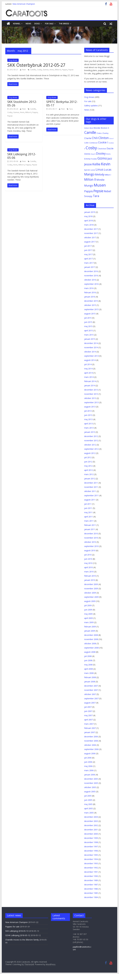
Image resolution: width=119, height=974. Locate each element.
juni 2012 (88, 461)
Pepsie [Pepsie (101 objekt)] (98, 191)
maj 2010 (88, 563)
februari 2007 (90, 728)
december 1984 (91, 897)
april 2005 (88, 808)
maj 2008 (88, 664)
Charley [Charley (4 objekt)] (105, 133)
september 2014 (91, 356)
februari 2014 (90, 381)
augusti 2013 (89, 406)
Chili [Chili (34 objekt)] (95, 138)
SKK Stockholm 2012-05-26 (22, 103)
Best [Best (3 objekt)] (91, 128)
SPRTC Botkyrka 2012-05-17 (62, 103)
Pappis (64, 69)
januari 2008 (89, 681)
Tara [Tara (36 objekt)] (96, 196)
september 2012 (91, 449)
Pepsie (70, 69)
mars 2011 (89, 521)
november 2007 (91, 690)
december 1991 (91, 872)
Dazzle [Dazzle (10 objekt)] (110, 148)
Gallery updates (91, 105)
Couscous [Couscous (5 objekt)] (102, 148)
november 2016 (91, 275)
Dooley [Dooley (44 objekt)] (101, 153)
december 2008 (91, 635)
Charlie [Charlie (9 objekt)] (87, 138)
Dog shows (13, 60)
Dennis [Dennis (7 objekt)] (87, 153)
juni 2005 (88, 800)
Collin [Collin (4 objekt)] (86, 142)
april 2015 (88, 330)
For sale (49, 23)
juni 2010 (88, 559)
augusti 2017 (89, 241)
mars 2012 (89, 474)
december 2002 (91, 825)
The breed (64, 23)
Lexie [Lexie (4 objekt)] (93, 170)
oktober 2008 (90, 643)
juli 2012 (88, 457)
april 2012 (88, 470)
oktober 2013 (90, 398)
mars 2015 (89, 334)
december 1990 (91, 876)
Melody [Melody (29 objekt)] (99, 174)
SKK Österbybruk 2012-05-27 (36, 65)
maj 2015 (88, 326)
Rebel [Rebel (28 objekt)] (107, 191)
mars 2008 (89, 673)
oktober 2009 (90, 592)
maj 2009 (88, 614)
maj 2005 (88, 804)
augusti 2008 (89, 652)
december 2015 (91, 301)
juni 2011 (88, 508)
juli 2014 (88, 364)
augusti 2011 (89, 499)
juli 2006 (88, 757)
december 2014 (91, 343)
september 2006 (91, 749)
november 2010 (91, 537)
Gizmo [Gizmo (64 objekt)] (102, 158)
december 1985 (91, 893)
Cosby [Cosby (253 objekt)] (91, 147)
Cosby (39, 69)
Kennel (16, 23)
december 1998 (91, 842)
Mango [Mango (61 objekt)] (89, 174)
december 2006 (91, 736)
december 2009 (91, 584)
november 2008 (91, 639)
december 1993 (91, 863)
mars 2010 (89, 571)
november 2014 (91, 347)
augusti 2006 (89, 753)
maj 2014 (88, 368)
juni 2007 (88, 711)
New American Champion (23, 4)
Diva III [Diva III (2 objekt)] (93, 154)
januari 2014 (89, 385)
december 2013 (91, 389)
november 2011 (91, 487)
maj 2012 (88, 466)
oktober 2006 (90, 745)
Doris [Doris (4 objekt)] (108, 154)
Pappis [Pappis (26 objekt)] (88, 191)
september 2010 (91, 546)
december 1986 (91, 889)
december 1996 (91, 850)
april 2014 (88, 373)
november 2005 (91, 783)
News (28, 23)
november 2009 (91, 588)
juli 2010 (88, 554)
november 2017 (91, 233)
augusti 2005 (89, 791)
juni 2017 (88, 250)
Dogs (37, 23)
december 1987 (91, 884)
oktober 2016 (90, 279)
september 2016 (91, 284)
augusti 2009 (89, 601)
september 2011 (91, 495)
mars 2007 (89, 724)
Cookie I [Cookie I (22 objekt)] (103, 142)
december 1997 (91, 846)
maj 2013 (88, 419)
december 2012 (91, 436)
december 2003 (91, 821)
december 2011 (91, 482)
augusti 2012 (89, 453)
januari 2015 (89, 339)
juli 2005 (88, 795)
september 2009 (91, 597)
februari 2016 (90, 292)
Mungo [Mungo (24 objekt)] (88, 185)
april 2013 (88, 423)
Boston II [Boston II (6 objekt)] (105, 128)
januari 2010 (89, 580)
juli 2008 (88, 656)
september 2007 (91, 698)
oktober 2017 (90, 237)
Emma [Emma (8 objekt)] (87, 158)
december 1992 (91, 867)
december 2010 (91, 533)
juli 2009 (88, 605)
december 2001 (91, 829)
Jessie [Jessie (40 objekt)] (88, 164)
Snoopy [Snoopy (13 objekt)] (88, 196)
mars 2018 (89, 224)
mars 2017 (89, 263)
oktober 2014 (90, 351)
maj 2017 (88, 254)
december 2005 (91, 779)
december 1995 (91, 855)
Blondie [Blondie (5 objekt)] (97, 128)
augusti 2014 (89, 360)
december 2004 (91, 817)
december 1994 (91, 859)
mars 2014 (89, 377)
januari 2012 (89, 478)
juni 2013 (88, 415)
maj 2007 (88, 715)
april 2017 (88, 258)
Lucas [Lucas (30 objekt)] (107, 169)
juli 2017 (88, 246)
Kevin (52, 69)
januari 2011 (89, 529)
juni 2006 (88, 762)
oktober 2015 (90, 305)
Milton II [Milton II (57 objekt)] (90, 179)
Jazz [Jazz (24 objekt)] (109, 158)
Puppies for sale (12, 926)
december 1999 (91, 838)
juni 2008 (88, 660)
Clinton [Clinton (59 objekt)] (103, 138)
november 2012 (91, 440)
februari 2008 (90, 677)
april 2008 (88, 669)
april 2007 (88, 719)
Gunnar (46, 69)
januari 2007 (89, 732)
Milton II (58, 69)
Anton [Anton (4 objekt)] (86, 128)
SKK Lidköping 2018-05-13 (16, 931)
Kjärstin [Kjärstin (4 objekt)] (87, 170)
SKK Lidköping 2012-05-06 (21, 156)
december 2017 (91, 229)
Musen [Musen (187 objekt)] (100, 185)
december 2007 (91, 685)
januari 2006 (89, 774)
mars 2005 (89, 812)
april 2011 (88, 516)
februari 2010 (90, 576)
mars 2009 (89, 622)
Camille (33, 69)
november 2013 (91, 394)
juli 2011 (88, 504)
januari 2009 (89, 631)
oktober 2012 (90, 444)
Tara (71, 109)
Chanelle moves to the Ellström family (22, 939)
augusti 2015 (89, 313)
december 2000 (91, 834)
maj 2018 (88, 216)
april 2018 (88, 220)
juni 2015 (88, 322)
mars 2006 (89, 770)
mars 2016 (89, 288)
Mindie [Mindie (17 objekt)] (100, 179)
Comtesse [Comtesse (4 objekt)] (93, 142)
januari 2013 (89, 432)
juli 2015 (88, 318)
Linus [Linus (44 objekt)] (99, 169)
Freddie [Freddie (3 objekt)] (94, 159)
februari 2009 (90, 626)
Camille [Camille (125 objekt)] (90, 132)
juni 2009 (88, 609)
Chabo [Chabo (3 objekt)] (99, 133)
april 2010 (88, 567)
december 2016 (91, 271)
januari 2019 (89, 212)
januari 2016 (89, 296)
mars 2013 (89, 427)
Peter (24, 69)
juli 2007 (88, 707)
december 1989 (91, 880)
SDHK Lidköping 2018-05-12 (17, 935)
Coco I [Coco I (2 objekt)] (111, 138)
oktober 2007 (90, 694)
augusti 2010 (89, 550)
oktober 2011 (90, 491)
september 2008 (91, 647)
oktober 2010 (90, 542)
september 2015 (91, 309)
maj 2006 (88, 766)
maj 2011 (88, 512)
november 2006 (91, 740)
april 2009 (88, 618)
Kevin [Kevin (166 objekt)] (105, 163)
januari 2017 (89, 267)
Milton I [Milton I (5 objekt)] (108, 174)
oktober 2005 (90, 787)
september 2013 (91, 402)
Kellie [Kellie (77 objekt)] (96, 164)
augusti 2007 (89, 702)
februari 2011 (90, 525)
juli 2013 (88, 411)
